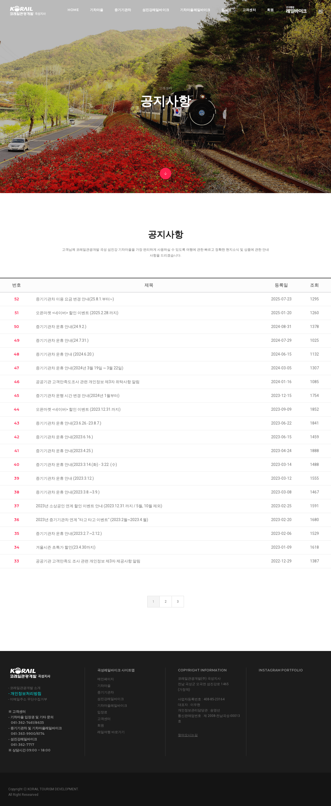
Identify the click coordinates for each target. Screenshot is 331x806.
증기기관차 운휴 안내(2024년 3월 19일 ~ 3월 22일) (79, 367)
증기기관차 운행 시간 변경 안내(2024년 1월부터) (77, 395)
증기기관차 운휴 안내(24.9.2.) (61, 326)
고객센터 (249, 10)
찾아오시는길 (188, 734)
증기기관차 (122, 10)
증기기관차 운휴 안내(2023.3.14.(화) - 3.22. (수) (76, 464)
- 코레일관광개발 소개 (24, 688)
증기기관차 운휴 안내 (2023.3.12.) (65, 478)
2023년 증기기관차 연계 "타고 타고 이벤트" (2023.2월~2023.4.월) (92, 519)
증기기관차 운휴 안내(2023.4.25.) (64, 450)
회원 (270, 10)
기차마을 (96, 10)
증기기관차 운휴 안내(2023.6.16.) (64, 436)
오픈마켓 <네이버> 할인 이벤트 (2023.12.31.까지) (78, 409)
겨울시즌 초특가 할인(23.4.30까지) (65, 547)
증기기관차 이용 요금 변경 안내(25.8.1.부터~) (75, 299)
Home (73, 10)
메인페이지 (105, 678)
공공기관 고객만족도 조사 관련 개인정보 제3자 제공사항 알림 (88, 561)
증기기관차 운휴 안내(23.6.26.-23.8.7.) (68, 423)
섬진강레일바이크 (155, 10)
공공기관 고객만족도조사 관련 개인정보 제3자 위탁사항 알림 (88, 381)
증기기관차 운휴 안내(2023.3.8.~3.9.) (68, 492)
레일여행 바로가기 (111, 731)
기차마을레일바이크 (195, 10)
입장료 (226, 10)
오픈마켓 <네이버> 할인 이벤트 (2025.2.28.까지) (77, 312)
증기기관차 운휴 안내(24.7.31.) (62, 340)
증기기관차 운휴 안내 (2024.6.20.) (65, 354)
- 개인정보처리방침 (24, 693)
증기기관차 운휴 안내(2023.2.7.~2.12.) (69, 533)
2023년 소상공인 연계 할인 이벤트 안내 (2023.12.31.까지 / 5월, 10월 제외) (99, 505)
